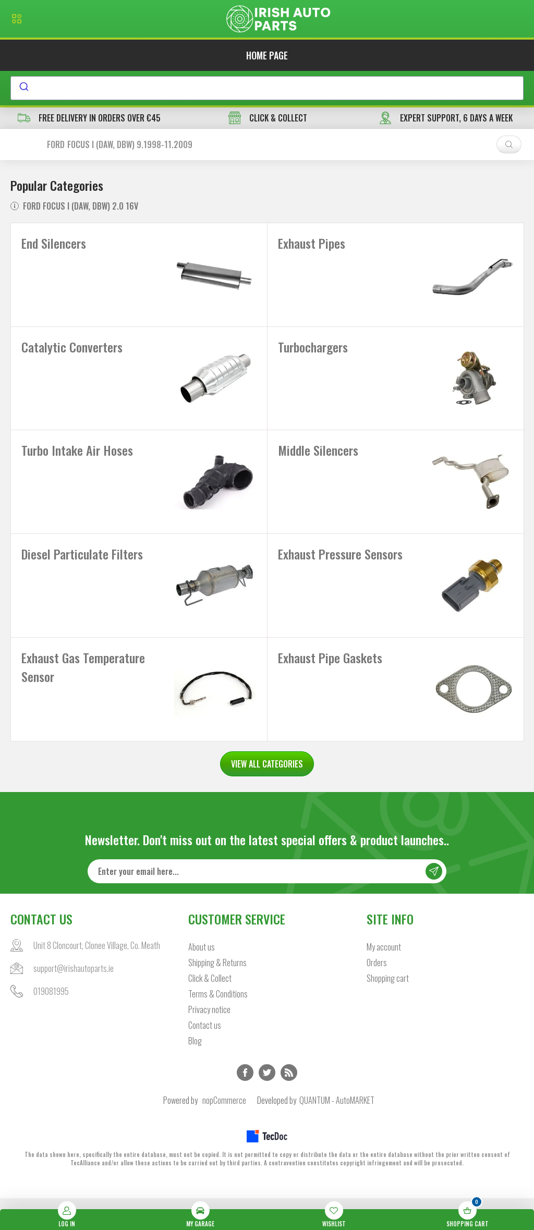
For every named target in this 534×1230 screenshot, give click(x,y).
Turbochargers (313, 353)
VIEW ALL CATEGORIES (267, 795)
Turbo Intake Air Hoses (77, 463)
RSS (289, 1104)
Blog (195, 1072)
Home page (267, 55)
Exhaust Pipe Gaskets (330, 683)
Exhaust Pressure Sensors (340, 573)
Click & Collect (210, 1010)
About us (201, 978)
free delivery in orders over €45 (89, 118)
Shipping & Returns (217, 994)
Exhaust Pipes (311, 243)
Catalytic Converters (72, 353)
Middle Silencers (318, 463)
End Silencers (53, 243)
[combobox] (267, 88)
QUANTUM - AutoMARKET (336, 1132)
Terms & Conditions (218, 1025)
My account (384, 978)
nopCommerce (224, 1132)
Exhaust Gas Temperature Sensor (83, 692)
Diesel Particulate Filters (82, 573)
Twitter (267, 1104)
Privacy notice (209, 1041)
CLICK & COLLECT (267, 118)
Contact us (204, 1057)
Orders (377, 994)
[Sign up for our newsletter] (267, 903)
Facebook (245, 1104)
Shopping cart (388, 1010)
